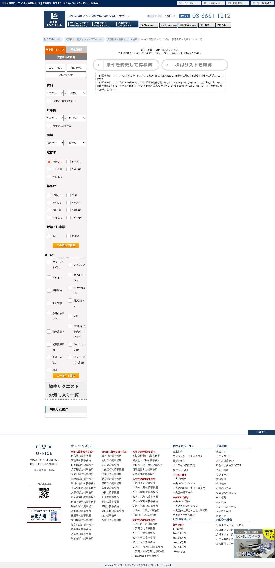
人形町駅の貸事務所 (82, 492)
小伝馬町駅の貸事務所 (83, 487)
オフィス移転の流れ (227, 539)
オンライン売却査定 (184, 465)
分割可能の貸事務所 (144, 474)
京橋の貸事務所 (110, 492)
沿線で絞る (76, 67)
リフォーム (222, 474)
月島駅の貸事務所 (81, 533)
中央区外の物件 (181, 501)
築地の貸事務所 (110, 506)
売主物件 (178, 451)
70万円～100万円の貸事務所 (148, 551)
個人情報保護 (223, 511)
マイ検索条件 (262, 3)
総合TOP (221, 451)
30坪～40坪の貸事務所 (145, 496)
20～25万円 (179, 542)
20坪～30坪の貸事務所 (145, 492)
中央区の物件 (180, 478)
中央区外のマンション (185, 505)
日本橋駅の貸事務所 (82, 464)
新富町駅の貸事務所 (82, 524)
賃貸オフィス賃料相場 (228, 534)
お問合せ (222, 24)
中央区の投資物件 (183, 492)
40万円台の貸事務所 (144, 542)
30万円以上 (179, 551)
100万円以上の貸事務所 (146, 556)
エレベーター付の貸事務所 (147, 464)
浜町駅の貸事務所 (81, 510)
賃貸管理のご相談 (187, 24)
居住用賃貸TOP (225, 460)
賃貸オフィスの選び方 (228, 529)
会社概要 (205, 24)
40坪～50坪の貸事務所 (145, 501)
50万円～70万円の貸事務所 (148, 546)
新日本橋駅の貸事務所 (83, 483)
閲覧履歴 (235, 3)
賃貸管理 (221, 479)
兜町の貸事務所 (110, 464)
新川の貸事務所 (110, 497)
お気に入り (212, 3)
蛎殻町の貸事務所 (111, 460)
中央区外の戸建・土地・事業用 (190, 510)
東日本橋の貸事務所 (113, 510)
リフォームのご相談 (168, 24)
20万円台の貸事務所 (144, 533)
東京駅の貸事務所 (81, 455)
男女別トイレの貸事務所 (146, 460)
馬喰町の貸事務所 (111, 478)
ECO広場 (221, 497)
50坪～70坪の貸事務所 (145, 505)
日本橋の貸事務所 (111, 455)
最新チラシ (179, 460)
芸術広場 (221, 502)
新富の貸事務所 (110, 501)
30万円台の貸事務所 (144, 537)
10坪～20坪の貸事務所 (145, 487)
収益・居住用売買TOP (228, 465)
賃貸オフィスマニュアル (229, 525)
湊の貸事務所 (109, 515)
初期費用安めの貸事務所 (146, 455)
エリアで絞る (55, 67)
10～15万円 (179, 533)
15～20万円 (179, 537)
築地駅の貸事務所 (81, 529)
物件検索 (186, 3)
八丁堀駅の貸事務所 (82, 469)
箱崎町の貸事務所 (111, 483)
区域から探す (66, 75)
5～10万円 (178, 528)
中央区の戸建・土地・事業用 (189, 487)
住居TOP (103, 24)
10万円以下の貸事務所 (145, 523)
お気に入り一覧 (64, 395)
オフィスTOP (79, 24)
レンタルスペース (226, 506)
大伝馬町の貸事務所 (113, 469)
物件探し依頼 (180, 469)
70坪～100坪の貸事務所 (146, 510)
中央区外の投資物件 (184, 515)
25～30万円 (179, 547)
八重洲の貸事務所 (111, 520)
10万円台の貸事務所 (144, 528)
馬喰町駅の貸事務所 (82, 506)
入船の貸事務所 (110, 487)
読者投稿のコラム (226, 492)
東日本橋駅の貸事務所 (83, 501)
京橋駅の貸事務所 (81, 460)
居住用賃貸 (76, 49)
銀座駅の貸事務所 (81, 515)
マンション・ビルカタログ (188, 456)
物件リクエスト (64, 386)
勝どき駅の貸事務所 (82, 538)
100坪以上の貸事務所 (145, 515)
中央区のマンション (184, 483)
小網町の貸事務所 (111, 474)
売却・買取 (222, 469)
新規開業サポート (226, 543)
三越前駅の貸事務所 (82, 478)
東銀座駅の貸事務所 (82, 520)
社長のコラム (223, 488)
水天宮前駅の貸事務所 (83, 497)
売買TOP (127, 24)
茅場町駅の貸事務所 (82, 474)
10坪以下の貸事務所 (144, 482)
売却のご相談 (148, 24)
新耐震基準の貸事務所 (145, 469)
